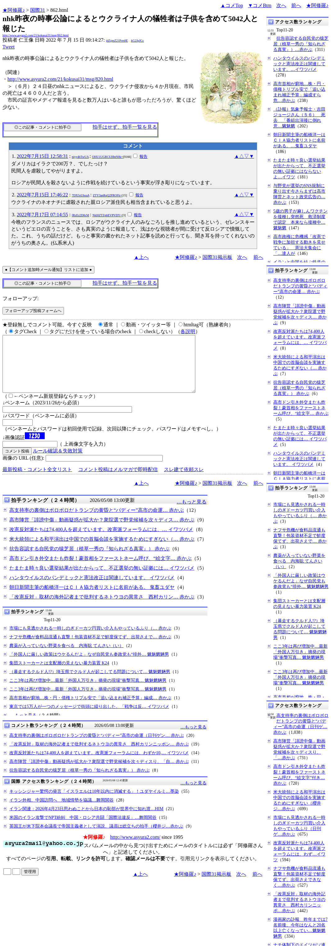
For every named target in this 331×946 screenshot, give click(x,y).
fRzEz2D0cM (80, 215)
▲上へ (141, 257)
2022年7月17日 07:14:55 (42, 214)
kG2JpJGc (137, 40)
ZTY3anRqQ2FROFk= (107, 195)
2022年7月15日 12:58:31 (42, 156)
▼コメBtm (259, 5)
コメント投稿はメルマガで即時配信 (118, 480)
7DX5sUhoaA (80, 195)
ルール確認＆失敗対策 (58, 462)
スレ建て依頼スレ (184, 480)
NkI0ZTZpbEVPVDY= (107, 215)
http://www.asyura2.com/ (135, 848)
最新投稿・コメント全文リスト (37, 480)
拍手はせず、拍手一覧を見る (125, 127)
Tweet (8, 46)
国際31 (37, 10)
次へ (281, 5)
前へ (296, 5)
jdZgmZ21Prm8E (117, 40)
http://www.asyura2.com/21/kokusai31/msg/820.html (60, 79)
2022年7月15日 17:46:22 (42, 194)
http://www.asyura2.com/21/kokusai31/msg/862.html (35, 35)
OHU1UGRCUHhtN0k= (107, 156)
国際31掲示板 (217, 257)
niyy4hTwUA (80, 156)
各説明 (187, 331)
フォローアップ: (20, 298)
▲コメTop (231, 5)
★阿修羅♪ (13, 10)
